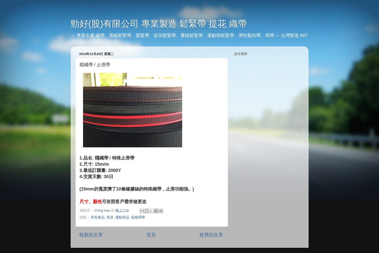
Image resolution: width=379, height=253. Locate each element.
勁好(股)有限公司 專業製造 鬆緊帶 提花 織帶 (159, 24)
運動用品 (122, 217)
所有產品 (98, 217)
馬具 (110, 217)
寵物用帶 (138, 217)
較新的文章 (91, 234)
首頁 (151, 234)
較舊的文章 (211, 234)
